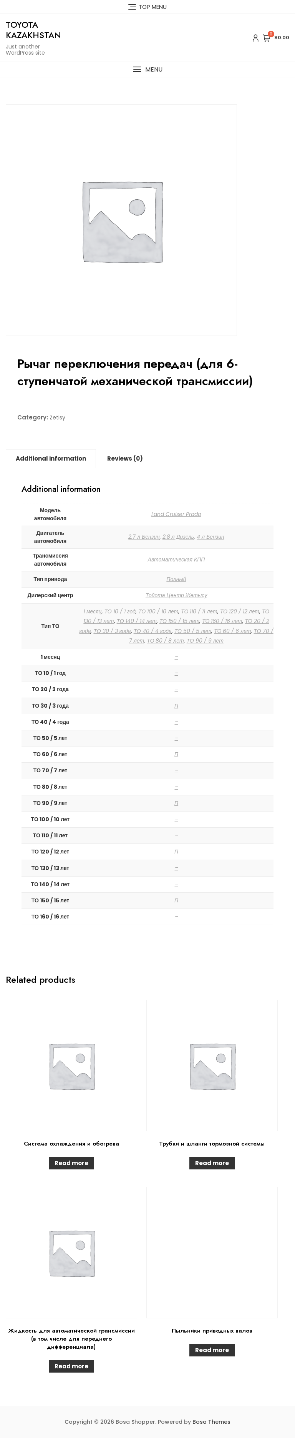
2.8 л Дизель (178, 537)
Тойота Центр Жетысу (176, 595)
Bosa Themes (211, 1422)
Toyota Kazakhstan (33, 29)
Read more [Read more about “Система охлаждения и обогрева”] (71, 1163)
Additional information (51, 458)
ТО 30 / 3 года (112, 631)
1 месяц (92, 611)
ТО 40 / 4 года (153, 631)
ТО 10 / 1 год (120, 611)
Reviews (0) (125, 458)
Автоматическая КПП (176, 559)
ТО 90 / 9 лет (205, 641)
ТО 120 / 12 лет (239, 611)
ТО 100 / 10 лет (158, 611)
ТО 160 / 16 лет (222, 621)
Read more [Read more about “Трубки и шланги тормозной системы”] (212, 1163)
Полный (176, 579)
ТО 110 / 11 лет (199, 611)
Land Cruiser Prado (176, 514)
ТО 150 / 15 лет (179, 621)
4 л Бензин (210, 537)
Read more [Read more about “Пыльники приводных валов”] (212, 1350)
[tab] (51, 458)
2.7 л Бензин (144, 537)
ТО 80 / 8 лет (165, 641)
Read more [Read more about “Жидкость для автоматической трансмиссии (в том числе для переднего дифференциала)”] (71, 1366)
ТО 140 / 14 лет (137, 621)
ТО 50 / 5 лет (192, 631)
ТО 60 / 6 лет (232, 631)
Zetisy (57, 417)
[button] (147, 69)
